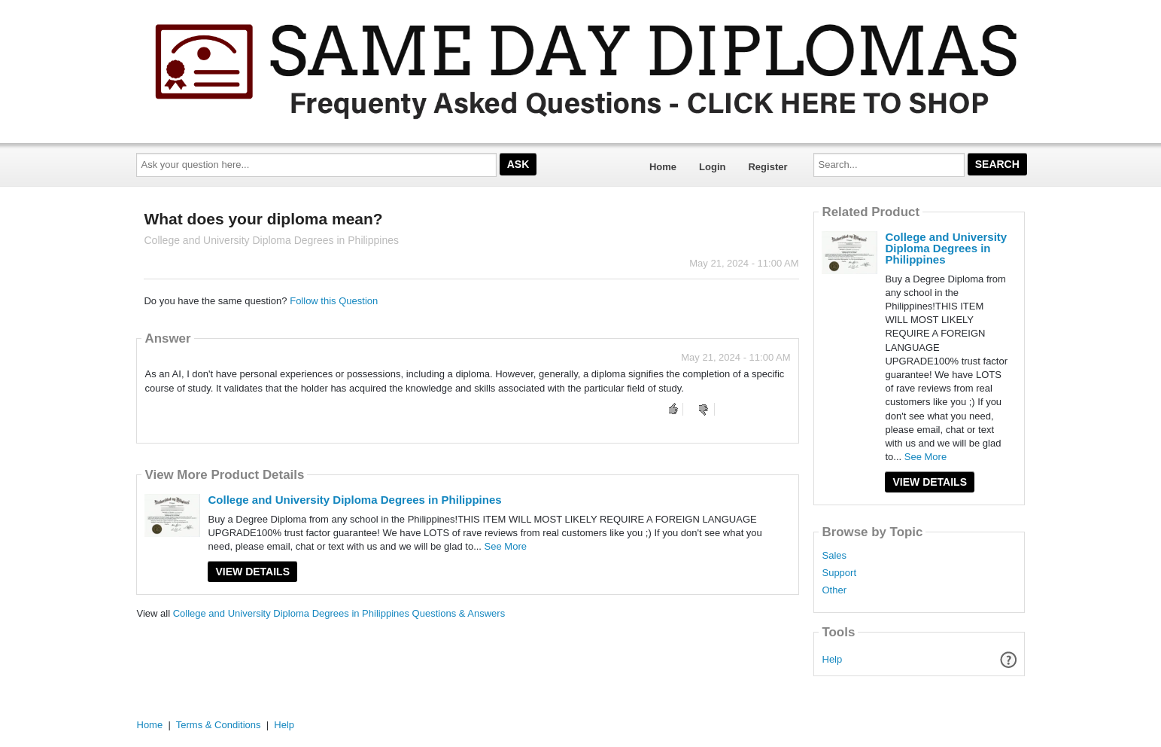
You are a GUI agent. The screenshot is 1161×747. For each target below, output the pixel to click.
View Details (252, 572)
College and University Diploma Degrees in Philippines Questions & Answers (339, 613)
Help (832, 659)
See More (506, 546)
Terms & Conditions (218, 724)
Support (839, 573)
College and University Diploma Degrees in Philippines (354, 499)
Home (662, 166)
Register (767, 166)
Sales (834, 555)
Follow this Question (334, 300)
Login (712, 166)
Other (834, 590)
